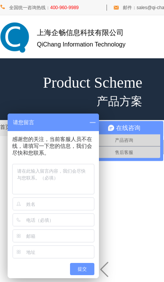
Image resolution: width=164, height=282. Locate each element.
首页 (5, 127)
